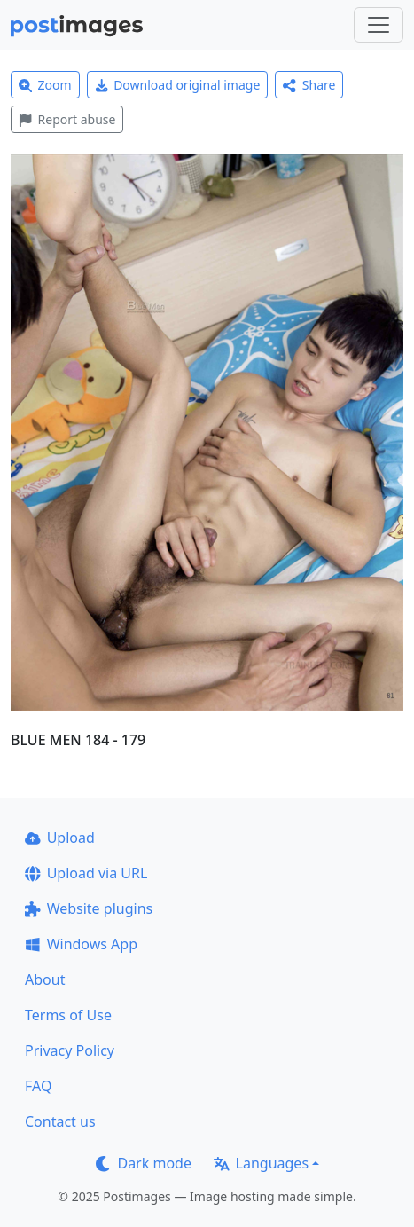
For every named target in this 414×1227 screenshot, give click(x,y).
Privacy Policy (69, 1050)
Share (309, 84)
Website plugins (88, 908)
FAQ (38, 1086)
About (45, 979)
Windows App (81, 944)
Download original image (178, 84)
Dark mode (143, 1163)
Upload (60, 837)
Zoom (45, 84)
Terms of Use (68, 1015)
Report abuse (67, 119)
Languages (261, 1163)
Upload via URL (86, 873)
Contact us (60, 1121)
